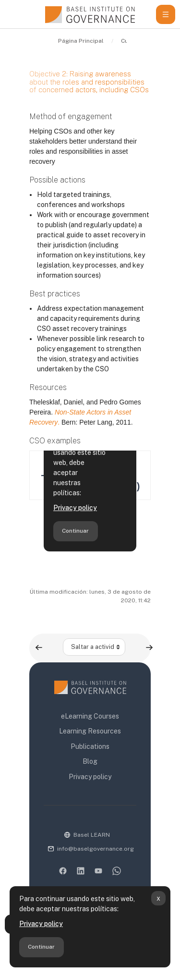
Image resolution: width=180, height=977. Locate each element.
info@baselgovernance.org (95, 848)
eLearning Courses (90, 716)
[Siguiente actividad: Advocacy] (149, 647)
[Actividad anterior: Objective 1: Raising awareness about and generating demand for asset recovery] (38, 647)
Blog (90, 761)
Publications (90, 746)
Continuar (41, 946)
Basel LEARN (91, 834)
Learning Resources (90, 731)
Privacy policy (41, 924)
